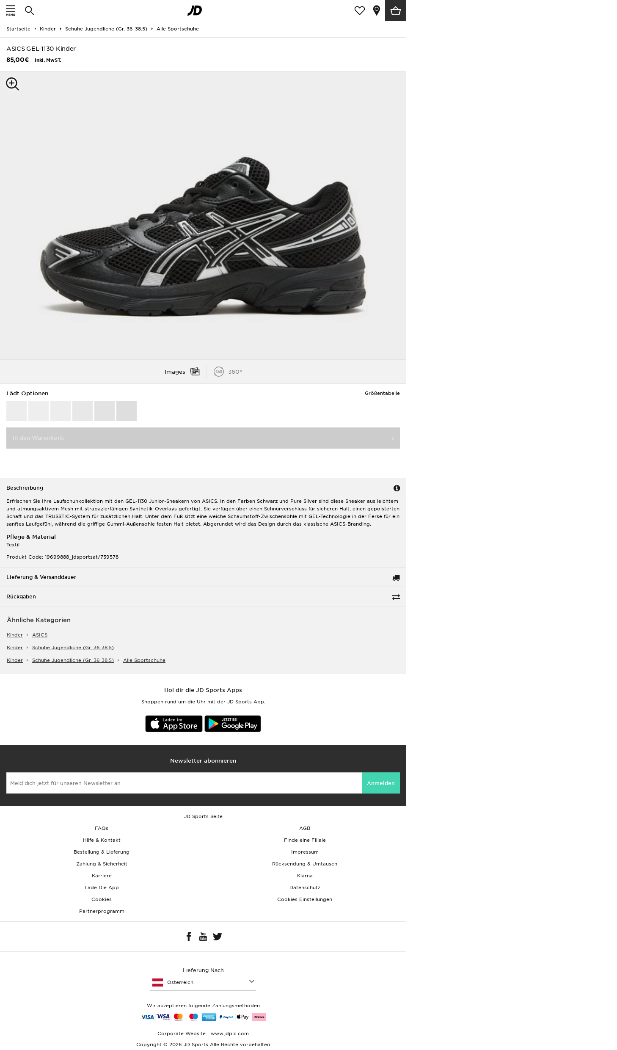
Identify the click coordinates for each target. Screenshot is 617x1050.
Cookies (101, 899)
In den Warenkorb (38, 438)
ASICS (39, 635)
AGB (304, 828)
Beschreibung (24, 488)
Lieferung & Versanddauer (41, 577)
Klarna (305, 876)
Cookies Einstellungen (304, 899)
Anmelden (381, 783)
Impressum (305, 852)
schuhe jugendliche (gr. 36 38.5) (73, 647)
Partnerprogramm (101, 911)
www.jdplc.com (229, 1033)
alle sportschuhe (144, 660)
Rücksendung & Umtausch (304, 864)
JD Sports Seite (203, 816)
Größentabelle (382, 393)
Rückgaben (21, 596)
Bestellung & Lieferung (101, 852)
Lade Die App (102, 887)
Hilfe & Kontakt (102, 840)
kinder (15, 635)
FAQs (101, 828)
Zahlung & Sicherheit (101, 864)
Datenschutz (304, 887)
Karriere (102, 876)
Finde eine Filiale (305, 840)
